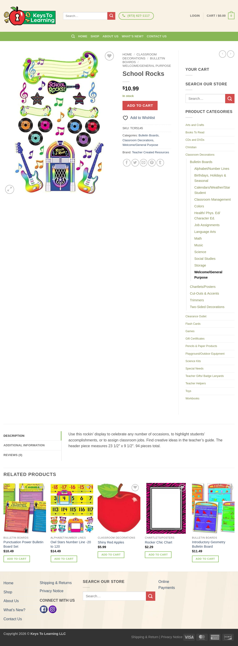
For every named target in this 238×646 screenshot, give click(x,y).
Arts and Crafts (194, 125)
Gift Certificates (195, 338)
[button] (221, 16)
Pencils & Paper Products (201, 346)
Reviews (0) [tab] (12, 455)
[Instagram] (52, 609)
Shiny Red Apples (111, 542)
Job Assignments (207, 225)
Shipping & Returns (56, 583)
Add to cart (140, 105)
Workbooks (192, 398)
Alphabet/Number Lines (211, 168)
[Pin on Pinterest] (152, 163)
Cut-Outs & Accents (204, 293)
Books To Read (194, 132)
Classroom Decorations (139, 56)
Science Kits (193, 361)
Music (198, 245)
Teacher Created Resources (150, 152)
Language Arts (205, 232)
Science (200, 252)
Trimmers (197, 300)
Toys (188, 391)
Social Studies (204, 258)
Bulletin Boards (149, 135)
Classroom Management (212, 199)
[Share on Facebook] (127, 163)
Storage (200, 265)
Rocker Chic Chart (158, 542)
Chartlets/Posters (202, 287)
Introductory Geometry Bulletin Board (208, 544)
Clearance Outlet (195, 316)
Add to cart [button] (16, 558)
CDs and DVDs (194, 139)
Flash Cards (193, 323)
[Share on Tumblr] (160, 163)
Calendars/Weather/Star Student (212, 190)
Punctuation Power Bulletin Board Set (23, 544)
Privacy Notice (51, 591)
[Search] (73, 36)
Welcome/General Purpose (146, 65)
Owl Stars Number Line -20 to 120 (71, 544)
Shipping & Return (144, 637)
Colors (199, 206)
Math (198, 238)
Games (190, 331)
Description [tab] (13, 435)
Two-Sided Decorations (207, 307)
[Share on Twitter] (135, 163)
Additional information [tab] (24, 445)
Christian (190, 147)
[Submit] (111, 16)
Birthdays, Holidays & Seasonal (210, 178)
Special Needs (194, 368)
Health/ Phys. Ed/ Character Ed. (207, 215)
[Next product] (222, 54)
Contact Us (157, 36)
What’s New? (133, 36)
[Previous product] (230, 54)
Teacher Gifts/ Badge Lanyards (204, 376)
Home (82, 36)
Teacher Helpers (195, 383)
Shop (95, 36)
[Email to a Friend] (143, 163)
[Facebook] (44, 609)
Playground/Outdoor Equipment (205, 353)
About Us (110, 36)
